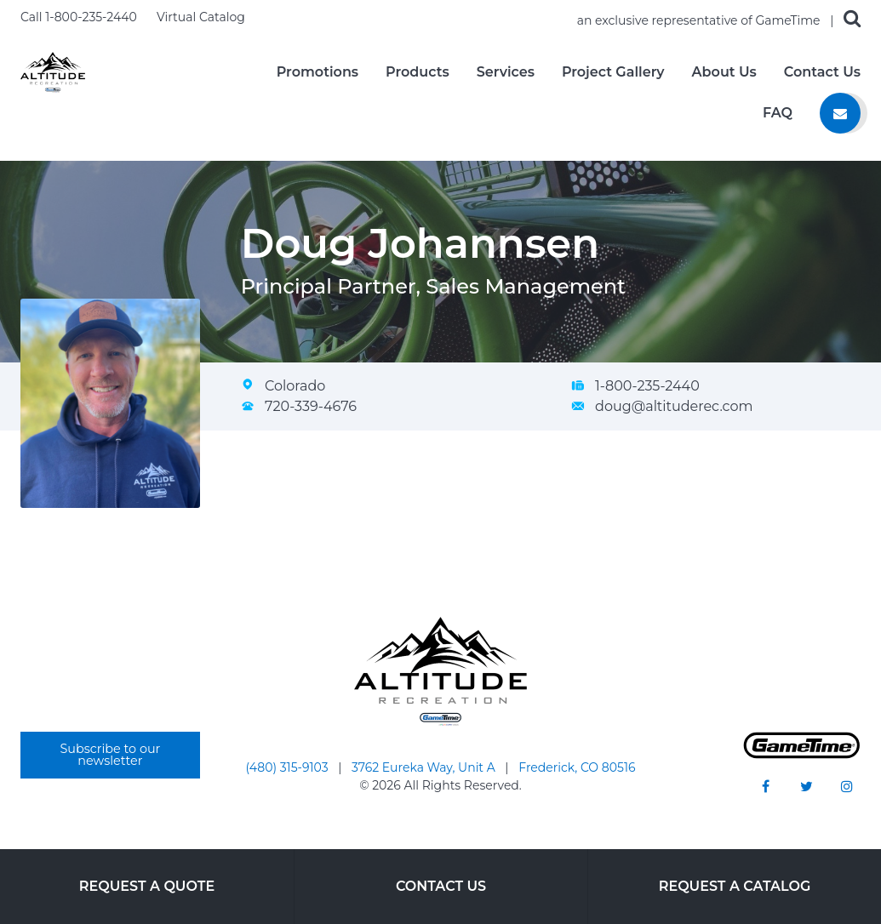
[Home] (52, 71)
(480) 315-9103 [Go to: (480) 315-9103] (289, 767)
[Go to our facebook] (765, 786)
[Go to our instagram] (847, 786)
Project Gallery (613, 72)
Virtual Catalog (201, 17)
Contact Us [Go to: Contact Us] (441, 886)
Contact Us (822, 72)
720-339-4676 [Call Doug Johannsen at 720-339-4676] (311, 406)
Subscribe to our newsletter (110, 754)
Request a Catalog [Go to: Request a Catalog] (735, 886)
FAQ (777, 113)
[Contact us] (840, 113)
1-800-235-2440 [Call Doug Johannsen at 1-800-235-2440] (647, 386)
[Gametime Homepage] (802, 754)
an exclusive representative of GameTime (700, 20)
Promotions (317, 72)
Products (417, 72)
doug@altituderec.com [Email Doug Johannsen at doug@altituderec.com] (673, 406)
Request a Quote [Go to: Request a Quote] (147, 886)
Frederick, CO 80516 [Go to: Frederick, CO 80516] (576, 767)
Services (506, 72)
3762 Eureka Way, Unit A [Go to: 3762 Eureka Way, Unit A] (425, 767)
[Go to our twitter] (806, 786)
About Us (724, 72)
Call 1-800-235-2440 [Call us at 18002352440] (80, 17)
